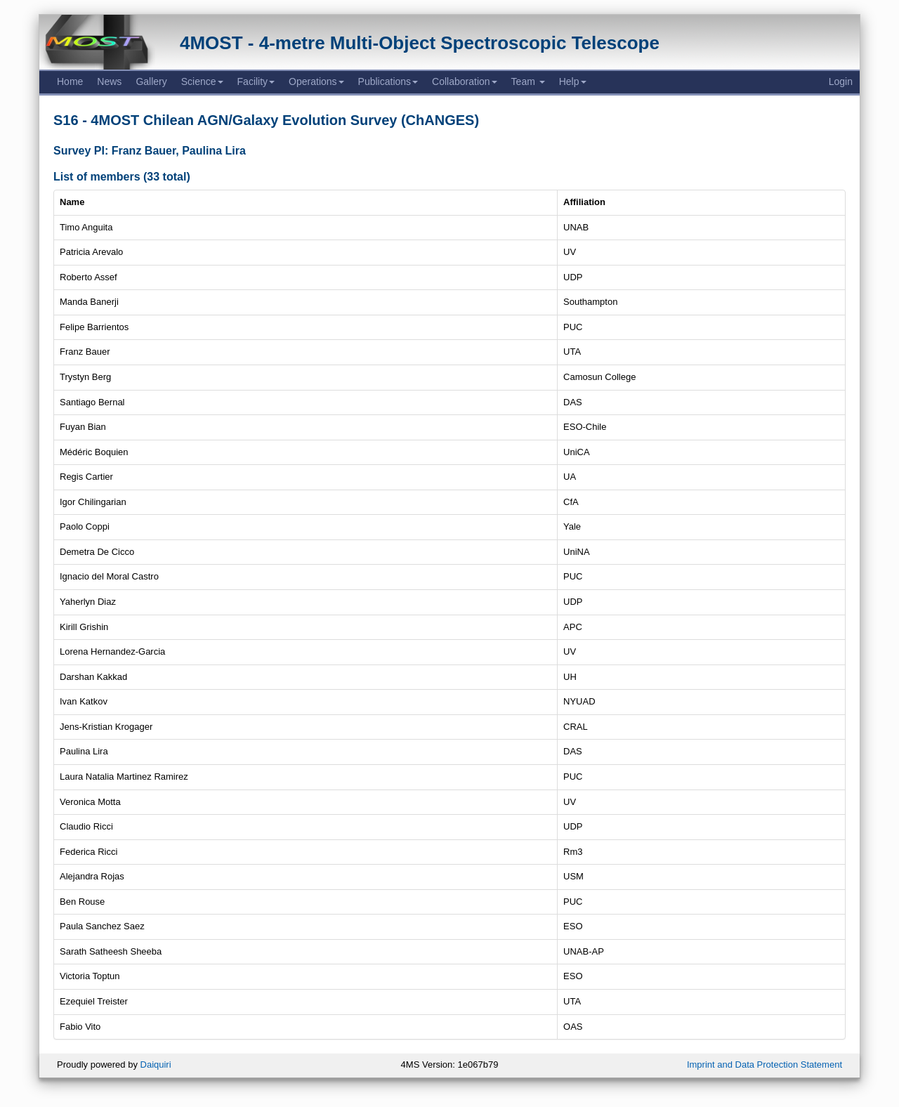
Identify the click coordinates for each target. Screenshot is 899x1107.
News (109, 81)
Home (70, 81)
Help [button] (572, 81)
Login (841, 81)
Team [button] (528, 81)
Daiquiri (155, 1064)
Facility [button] (256, 81)
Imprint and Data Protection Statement (764, 1064)
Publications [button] (388, 81)
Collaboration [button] (464, 81)
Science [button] (202, 81)
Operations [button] (316, 81)
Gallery (151, 81)
